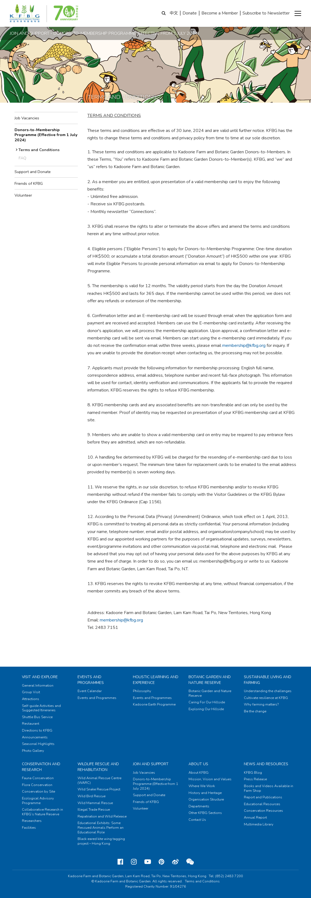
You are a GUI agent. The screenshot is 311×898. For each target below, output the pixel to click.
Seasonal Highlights (38, 743)
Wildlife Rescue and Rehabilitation (98, 766)
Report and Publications (263, 797)
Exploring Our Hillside (206, 709)
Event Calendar (90, 691)
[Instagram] (134, 861)
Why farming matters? (261, 704)
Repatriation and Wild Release (102, 816)
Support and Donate (33, 171)
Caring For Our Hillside (207, 702)
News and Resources (266, 764)
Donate (189, 13)
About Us (198, 764)
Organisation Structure (206, 799)
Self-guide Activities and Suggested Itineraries (41, 708)
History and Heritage (205, 792)
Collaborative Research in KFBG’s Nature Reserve (42, 812)
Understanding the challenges (268, 691)
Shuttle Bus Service (37, 717)
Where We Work (202, 786)
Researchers (32, 820)
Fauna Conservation (38, 778)
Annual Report (255, 817)
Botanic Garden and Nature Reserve (210, 679)
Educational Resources (262, 804)
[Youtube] (147, 861)
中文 (174, 13)
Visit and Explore (40, 677)
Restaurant (30, 723)
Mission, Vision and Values (210, 779)
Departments (199, 806)
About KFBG (199, 772)
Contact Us (197, 819)
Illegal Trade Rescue (94, 809)
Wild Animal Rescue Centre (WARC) (99, 780)
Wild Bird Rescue (91, 796)
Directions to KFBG (37, 730)
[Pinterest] (161, 861)
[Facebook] (120, 861)
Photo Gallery (33, 750)
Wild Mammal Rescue (95, 803)
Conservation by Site (38, 791)
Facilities (29, 827)
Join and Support (151, 764)
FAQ (22, 158)
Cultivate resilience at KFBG (266, 697)
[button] (298, 13)
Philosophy (142, 691)
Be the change (255, 711)
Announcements (35, 737)
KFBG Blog (253, 772)
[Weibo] (175, 861)
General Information (37, 685)
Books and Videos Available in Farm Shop (268, 788)
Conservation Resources (263, 810)
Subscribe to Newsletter (266, 13)
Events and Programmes (91, 679)
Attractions (30, 698)
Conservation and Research (41, 766)
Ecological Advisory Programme (38, 800)
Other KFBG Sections (205, 812)
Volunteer (23, 195)
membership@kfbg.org (244, 345)
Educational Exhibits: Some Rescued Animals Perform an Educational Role (101, 827)
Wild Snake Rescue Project (99, 789)
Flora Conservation (37, 784)
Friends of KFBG (29, 183)
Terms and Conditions (38, 149)
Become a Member (219, 13)
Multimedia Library (258, 824)
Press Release (255, 779)
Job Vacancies (27, 118)
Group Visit (31, 692)
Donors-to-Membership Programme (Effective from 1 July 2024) (46, 135)
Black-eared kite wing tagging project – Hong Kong (101, 841)
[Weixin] (190, 861)
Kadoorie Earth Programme (154, 704)
